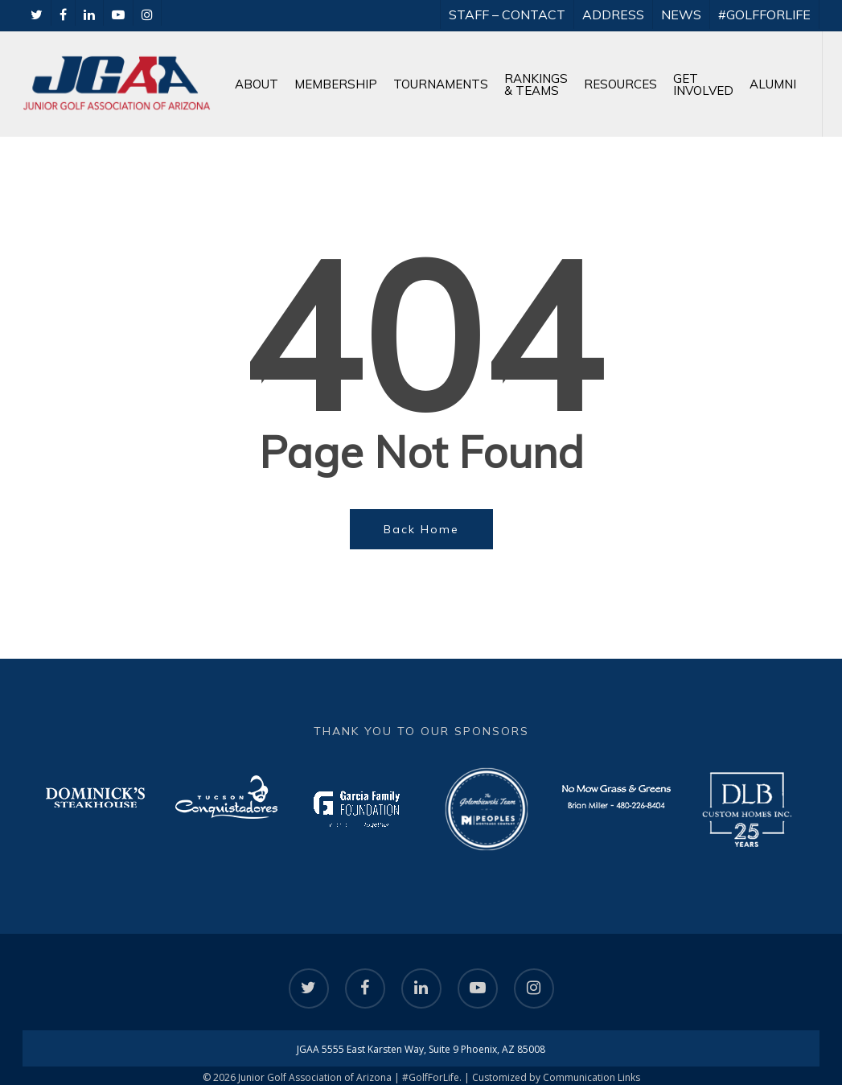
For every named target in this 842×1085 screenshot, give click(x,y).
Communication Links (591, 1077)
